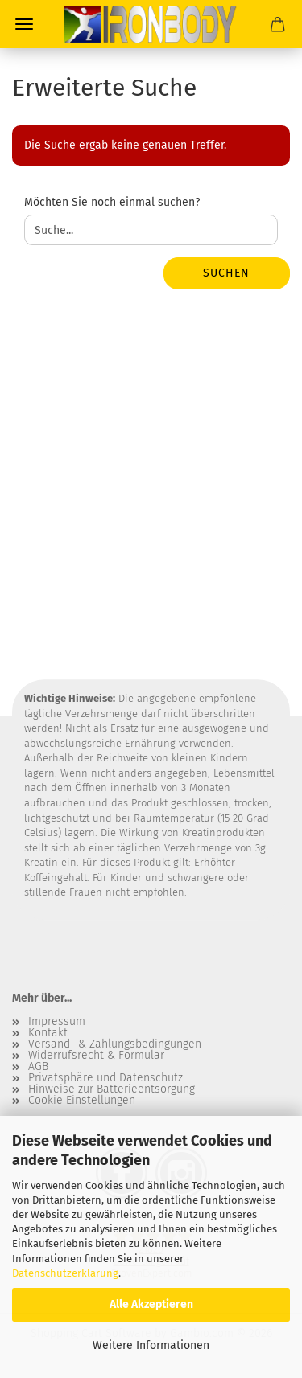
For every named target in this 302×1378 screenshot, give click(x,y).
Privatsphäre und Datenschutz (105, 1078)
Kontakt (48, 1033)
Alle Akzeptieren (151, 1304)
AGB (38, 1066)
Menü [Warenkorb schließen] (24, 24)
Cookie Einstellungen (81, 1100)
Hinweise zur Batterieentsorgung (111, 1089)
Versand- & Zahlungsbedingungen (114, 1044)
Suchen (226, 273)
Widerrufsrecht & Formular (96, 1055)
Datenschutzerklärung (65, 1273)
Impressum (56, 1021)
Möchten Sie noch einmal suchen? (112, 202)
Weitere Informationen (151, 1345)
